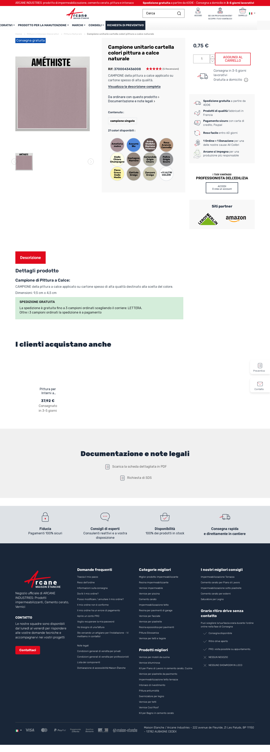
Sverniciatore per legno (152, 699)
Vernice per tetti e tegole (152, 641)
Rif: (110, 72)
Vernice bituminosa (149, 666)
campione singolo (122, 124)
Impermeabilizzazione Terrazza (217, 580)
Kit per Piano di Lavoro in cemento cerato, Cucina (165, 671)
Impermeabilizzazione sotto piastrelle (221, 591)
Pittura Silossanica (149, 636)
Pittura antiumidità (149, 693)
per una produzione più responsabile (221, 156)
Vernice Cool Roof (149, 710)
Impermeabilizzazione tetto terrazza (158, 682)
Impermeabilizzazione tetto (154, 608)
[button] (162, 72)
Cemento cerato (148, 602)
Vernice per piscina (149, 596)
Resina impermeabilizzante (154, 585)
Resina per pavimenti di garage (155, 613)
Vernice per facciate (149, 619)
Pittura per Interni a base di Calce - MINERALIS (48, 394)
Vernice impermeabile (151, 591)
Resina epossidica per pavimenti (156, 630)
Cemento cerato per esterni (216, 596)
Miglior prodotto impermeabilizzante (158, 580)
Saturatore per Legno (212, 602)
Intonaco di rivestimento (152, 688)
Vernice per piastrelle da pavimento (158, 677)
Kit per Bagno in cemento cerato (156, 716)
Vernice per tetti (147, 705)
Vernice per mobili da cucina (154, 660)
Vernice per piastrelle (150, 624)
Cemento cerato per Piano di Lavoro (220, 585)
